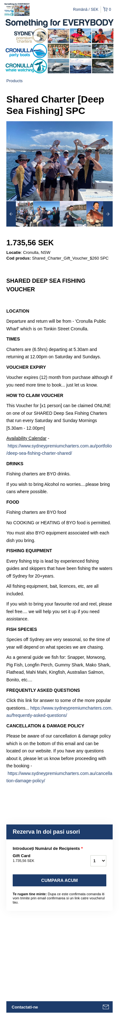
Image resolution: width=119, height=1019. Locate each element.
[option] (19, 214)
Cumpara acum (59, 880)
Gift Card (41, 858)
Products (14, 80)
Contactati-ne (25, 1007)
